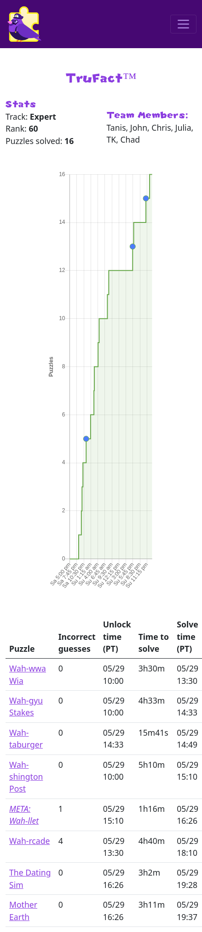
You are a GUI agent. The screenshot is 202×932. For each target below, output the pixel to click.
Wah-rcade (29, 840)
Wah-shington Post (26, 776)
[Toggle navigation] (183, 24)
